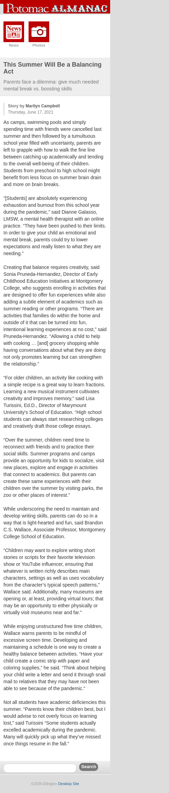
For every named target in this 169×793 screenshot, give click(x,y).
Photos (38, 45)
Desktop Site (68, 784)
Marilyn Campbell (42, 106)
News (14, 45)
